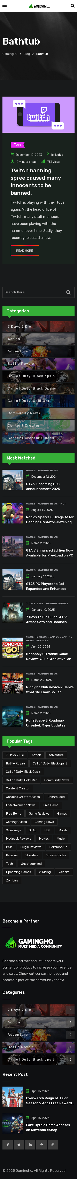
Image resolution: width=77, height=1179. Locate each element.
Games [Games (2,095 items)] (62, 813)
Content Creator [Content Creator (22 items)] (18, 788)
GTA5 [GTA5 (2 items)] (33, 830)
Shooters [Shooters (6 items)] (32, 855)
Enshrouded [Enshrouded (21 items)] (56, 797)
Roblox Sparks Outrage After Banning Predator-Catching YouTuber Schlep (50, 522)
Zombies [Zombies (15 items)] (12, 880)
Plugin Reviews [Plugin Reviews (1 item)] (30, 847)
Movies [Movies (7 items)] (44, 838)
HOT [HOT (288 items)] (47, 830)
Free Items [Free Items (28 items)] (13, 813)
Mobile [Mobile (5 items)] (63, 830)
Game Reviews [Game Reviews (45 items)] (39, 813)
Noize (59, 155)
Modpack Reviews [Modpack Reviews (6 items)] (18, 838)
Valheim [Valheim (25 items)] (64, 872)
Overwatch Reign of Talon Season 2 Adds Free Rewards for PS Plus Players (50, 1103)
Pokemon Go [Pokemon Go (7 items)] (58, 847)
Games (31, 470)
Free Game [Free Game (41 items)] (50, 805)
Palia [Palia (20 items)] (9, 847)
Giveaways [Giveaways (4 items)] (13, 830)
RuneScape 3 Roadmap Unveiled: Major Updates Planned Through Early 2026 (49, 725)
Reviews (42, 640)
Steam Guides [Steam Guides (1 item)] (56, 855)
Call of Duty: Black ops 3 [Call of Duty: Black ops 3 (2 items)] (50, 763)
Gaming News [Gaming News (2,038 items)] (44, 822)
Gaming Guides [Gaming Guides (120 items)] (16, 822)
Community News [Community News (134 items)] (56, 780)
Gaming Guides (57, 603)
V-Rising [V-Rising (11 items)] (45, 872)
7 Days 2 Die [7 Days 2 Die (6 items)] (15, 755)
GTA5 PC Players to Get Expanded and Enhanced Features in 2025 (46, 589)
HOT (63, 503)
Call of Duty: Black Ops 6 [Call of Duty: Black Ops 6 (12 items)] (23, 772)
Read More (24, 251)
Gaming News (48, 470)
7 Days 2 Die (35, 603)
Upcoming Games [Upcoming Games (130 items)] (18, 872)
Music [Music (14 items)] (61, 838)
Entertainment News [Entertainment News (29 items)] (21, 805)
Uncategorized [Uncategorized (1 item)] (31, 864)
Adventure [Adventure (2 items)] (56, 755)
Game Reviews (36, 636)
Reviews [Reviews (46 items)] (12, 855)
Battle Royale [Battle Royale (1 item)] (15, 763)
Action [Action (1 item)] (36, 755)
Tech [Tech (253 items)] (9, 864)
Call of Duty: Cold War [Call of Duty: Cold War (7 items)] (21, 780)
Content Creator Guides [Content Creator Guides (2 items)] (23, 797)
